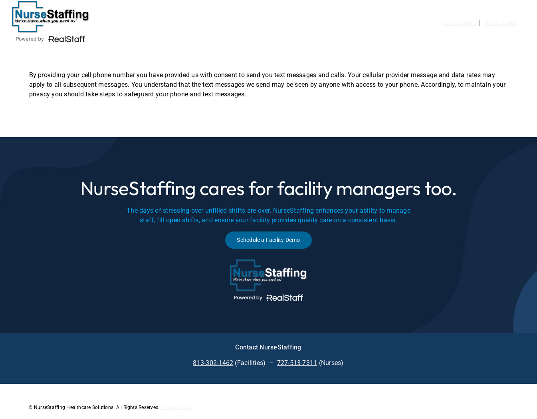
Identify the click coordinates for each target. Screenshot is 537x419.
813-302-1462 (213, 363)
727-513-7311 (297, 363)
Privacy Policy (177, 407)
